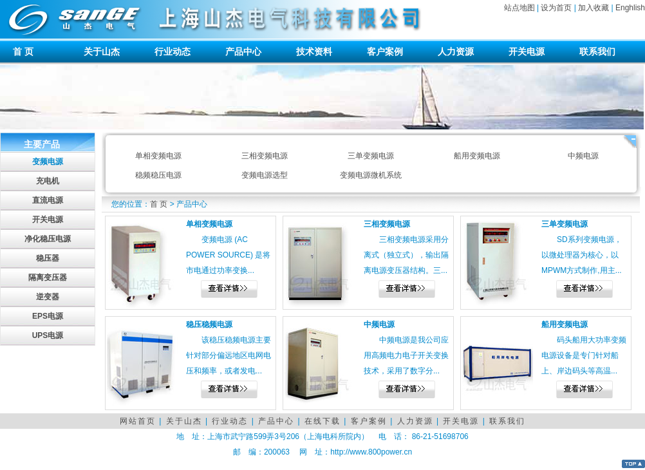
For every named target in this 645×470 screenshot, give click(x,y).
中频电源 (583, 155)
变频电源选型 (264, 175)
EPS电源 (47, 316)
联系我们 (597, 51)
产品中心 (243, 51)
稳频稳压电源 (158, 175)
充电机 (47, 180)
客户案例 (385, 51)
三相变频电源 (264, 155)
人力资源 (456, 51)
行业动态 (172, 51)
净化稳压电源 (47, 238)
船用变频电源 (477, 155)
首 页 (23, 51)
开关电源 (527, 51)
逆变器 (47, 296)
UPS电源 (48, 335)
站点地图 (519, 7)
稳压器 (47, 258)
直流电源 (47, 200)
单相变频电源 (158, 155)
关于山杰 (102, 51)
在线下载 (322, 421)
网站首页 (138, 421)
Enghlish (630, 7)
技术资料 (314, 51)
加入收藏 (593, 7)
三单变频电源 (371, 155)
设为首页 (556, 7)
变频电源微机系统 (371, 175)
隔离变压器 (47, 277)
